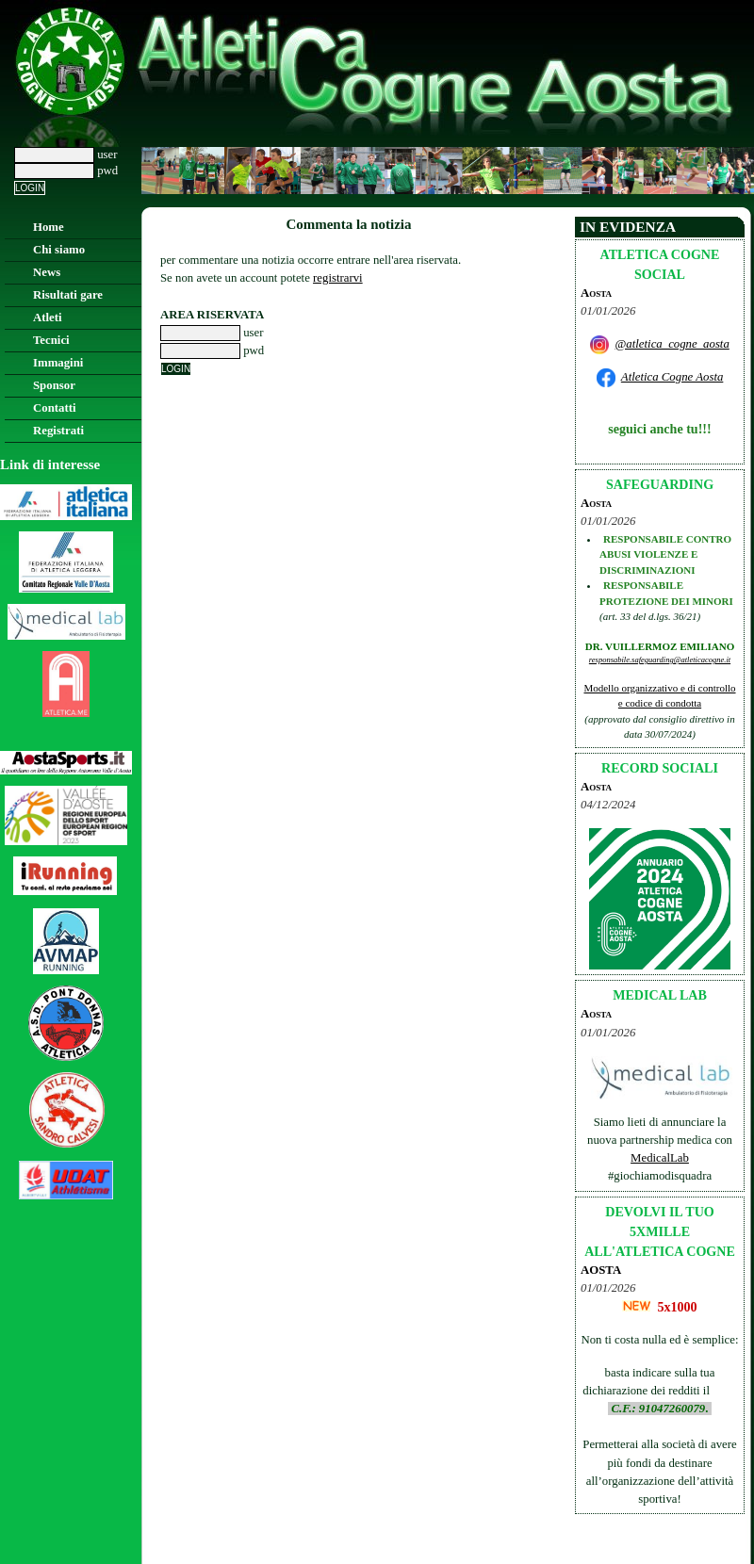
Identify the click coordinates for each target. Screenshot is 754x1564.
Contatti (54, 408)
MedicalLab (660, 1158)
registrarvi (338, 278)
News (46, 272)
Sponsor (54, 385)
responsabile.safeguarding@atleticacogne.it (659, 659)
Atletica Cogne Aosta (672, 376)
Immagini (58, 362)
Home (48, 227)
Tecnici (51, 340)
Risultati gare (68, 294)
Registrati (58, 430)
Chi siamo (59, 249)
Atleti (47, 317)
